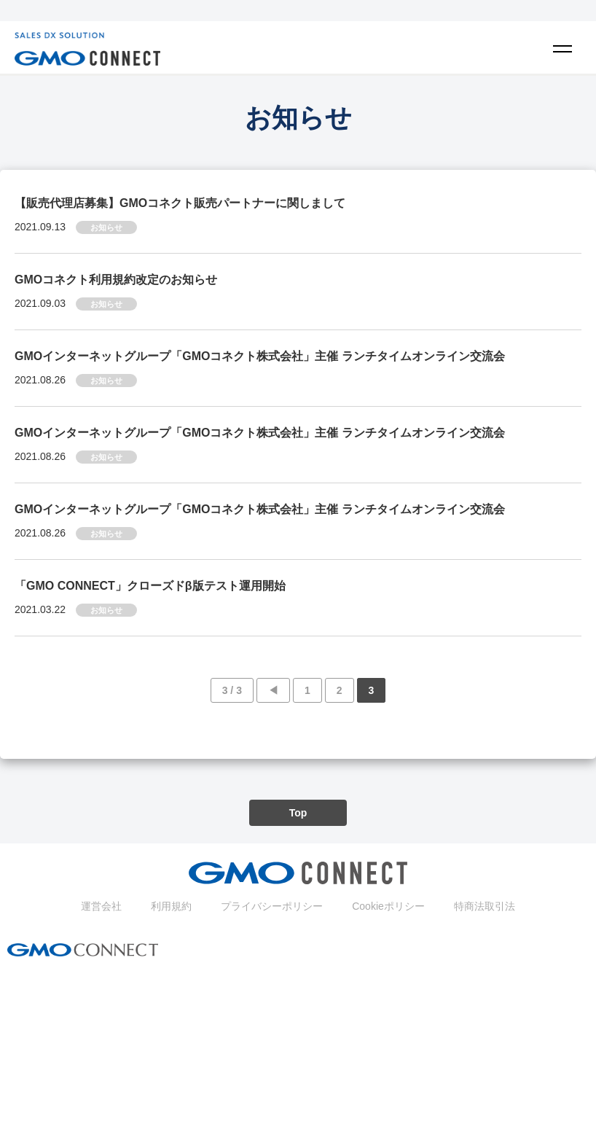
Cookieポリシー (388, 906)
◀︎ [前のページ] (273, 690)
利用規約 (171, 906)
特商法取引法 (484, 906)
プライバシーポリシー (272, 906)
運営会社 (101, 906)
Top (298, 813)
